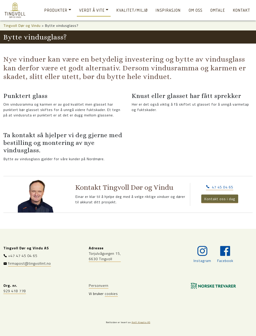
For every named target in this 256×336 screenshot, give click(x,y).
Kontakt (241, 10)
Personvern (98, 285)
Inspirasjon (168, 10)
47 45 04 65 (219, 187)
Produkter (55, 10)
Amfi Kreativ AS (141, 322)
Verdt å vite (92, 10)
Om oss (195, 10)
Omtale (217, 10)
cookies (111, 293)
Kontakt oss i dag (219, 199)
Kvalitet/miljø (132, 10)
